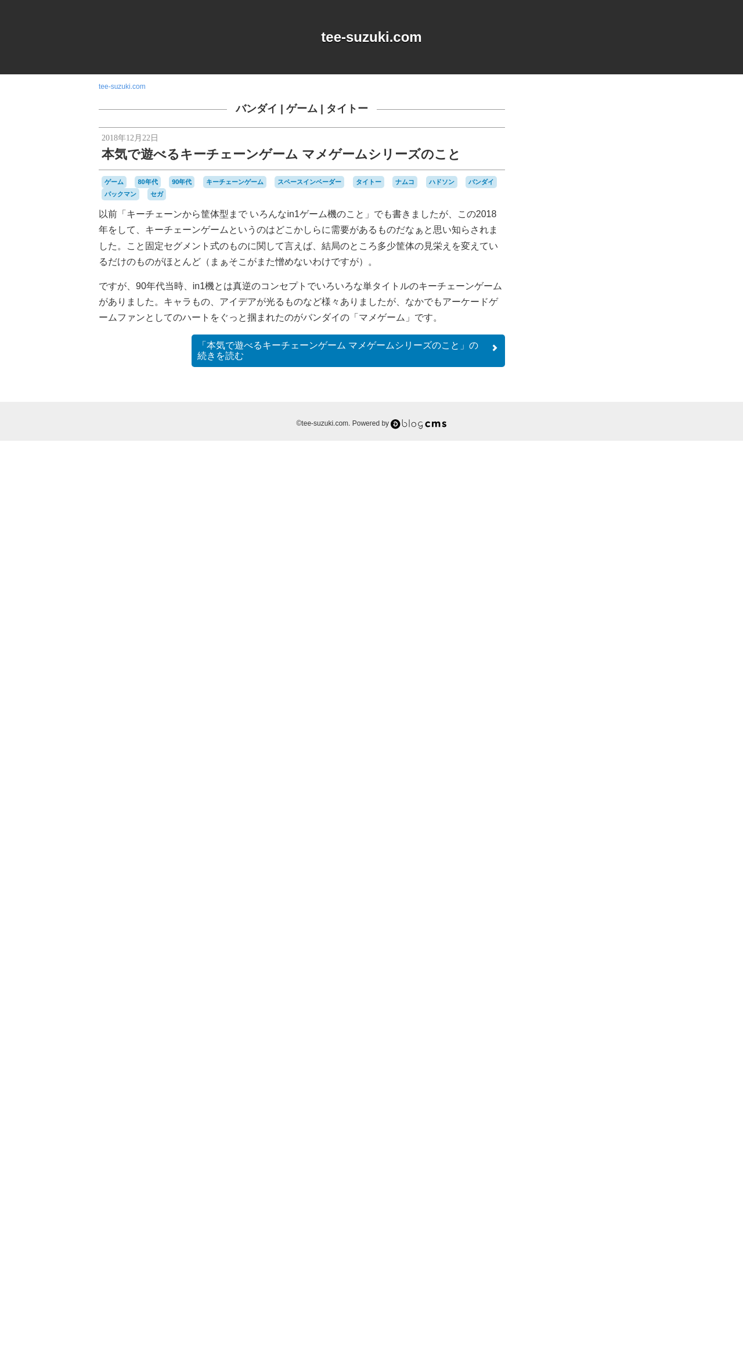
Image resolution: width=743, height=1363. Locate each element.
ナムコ (404, 181)
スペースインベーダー (309, 181)
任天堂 (629, 1192)
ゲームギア (554, 1011)
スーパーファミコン (595, 1076)
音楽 (629, 1225)
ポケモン (629, 1172)
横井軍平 (550, 1225)
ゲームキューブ (615, 1001)
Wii (627, 945)
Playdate (564, 945)
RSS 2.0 (546, 1291)
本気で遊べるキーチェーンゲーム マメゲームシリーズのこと (281, 154)
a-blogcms (618, 923)
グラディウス (573, 990)
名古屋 (565, 1204)
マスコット (554, 1182)
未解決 (631, 1215)
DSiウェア (550, 934)
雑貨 (609, 1225)
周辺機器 (593, 1204)
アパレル (573, 955)
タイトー (347, 108)
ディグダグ (572, 1098)
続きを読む (348, 350)
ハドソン (442, 181)
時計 (610, 1214)
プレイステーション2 (579, 1172)
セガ (156, 193)
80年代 (147, 181)
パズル (574, 1151)
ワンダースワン (583, 1192)
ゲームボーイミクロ (585, 1038)
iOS (574, 934)
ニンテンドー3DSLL (605, 1108)
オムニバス (610, 956)
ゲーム (302, 108)
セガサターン (566, 1087)
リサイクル (597, 1182)
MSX (591, 933)
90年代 (182, 181)
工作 (618, 1204)
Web (611, 945)
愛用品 (566, 1214)
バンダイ (256, 108)
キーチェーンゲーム (235, 181)
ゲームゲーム (598, 1012)
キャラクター (601, 966)
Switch (590, 945)
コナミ (613, 1043)
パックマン (120, 193)
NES (610, 934)
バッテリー (560, 1140)
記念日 (583, 1225)
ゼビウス (604, 1087)
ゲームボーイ (605, 1022)
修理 (543, 1204)
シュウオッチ (609, 1054)
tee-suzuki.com (371, 37)
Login (581, 1291)
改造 (591, 1214)
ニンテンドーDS (560, 1119)
